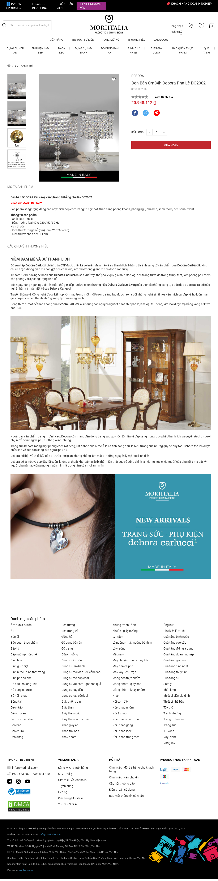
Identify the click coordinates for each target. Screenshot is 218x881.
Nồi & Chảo (119, 713)
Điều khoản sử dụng (122, 789)
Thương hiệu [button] (136, 39)
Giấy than (67, 707)
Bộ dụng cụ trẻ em (22, 689)
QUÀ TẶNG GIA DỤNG (175, 660)
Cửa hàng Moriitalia (71, 798)
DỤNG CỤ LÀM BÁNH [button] (83, 50)
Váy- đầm (169, 737)
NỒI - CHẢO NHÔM (123, 707)
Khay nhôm (68, 737)
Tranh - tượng (172, 713)
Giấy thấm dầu (71, 713)
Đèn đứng (17, 737)
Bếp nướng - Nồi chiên (24, 654)
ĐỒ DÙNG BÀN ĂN (71, 642)
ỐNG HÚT (168, 625)
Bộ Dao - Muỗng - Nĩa (24, 684)
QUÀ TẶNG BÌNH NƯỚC (176, 636)
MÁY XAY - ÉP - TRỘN (124, 672)
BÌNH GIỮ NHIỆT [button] (133, 50)
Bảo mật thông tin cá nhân (126, 795)
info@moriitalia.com (25, 767)
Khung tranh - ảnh (124, 625)
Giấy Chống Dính (71, 701)
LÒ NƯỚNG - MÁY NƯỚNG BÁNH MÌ (132, 642)
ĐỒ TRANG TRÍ (24, 65)
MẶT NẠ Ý (118, 654)
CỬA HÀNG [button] (56, 39)
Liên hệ (62, 792)
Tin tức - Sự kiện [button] (83, 39)
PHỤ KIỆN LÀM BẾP (174, 630)
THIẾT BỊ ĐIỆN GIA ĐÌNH (176, 695)
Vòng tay (169, 743)
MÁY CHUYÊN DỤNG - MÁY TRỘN (130, 660)
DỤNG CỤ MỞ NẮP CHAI (75, 678)
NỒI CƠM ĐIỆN (120, 701)
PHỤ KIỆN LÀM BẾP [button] (40, 50)
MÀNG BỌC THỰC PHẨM (126, 678)
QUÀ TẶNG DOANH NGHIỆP (178, 654)
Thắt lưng (169, 689)
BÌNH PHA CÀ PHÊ (21, 678)
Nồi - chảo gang (122, 725)
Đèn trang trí (69, 630)
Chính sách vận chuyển (124, 777)
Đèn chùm (17, 731)
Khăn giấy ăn (69, 725)
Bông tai (16, 701)
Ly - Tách (117, 636)
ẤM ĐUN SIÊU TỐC (21, 625)
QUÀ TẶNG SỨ (171, 678)
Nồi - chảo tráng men (126, 737)
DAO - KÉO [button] (61, 50)
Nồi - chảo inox (122, 731)
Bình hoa (16, 660)
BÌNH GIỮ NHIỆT (19, 666)
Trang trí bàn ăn (173, 719)
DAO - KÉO (17, 707)
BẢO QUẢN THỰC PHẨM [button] (182, 50)
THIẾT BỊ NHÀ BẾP (173, 701)
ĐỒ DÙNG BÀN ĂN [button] (110, 50)
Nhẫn (116, 695)
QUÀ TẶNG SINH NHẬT (175, 666)
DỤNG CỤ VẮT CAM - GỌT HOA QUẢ (81, 684)
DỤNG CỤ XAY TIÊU (72, 689)
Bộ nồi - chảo (19, 695)
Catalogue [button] (161, 39)
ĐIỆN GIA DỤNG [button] (156, 50)
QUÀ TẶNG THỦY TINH (175, 672)
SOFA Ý (167, 684)
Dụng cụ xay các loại (74, 695)
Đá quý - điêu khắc (22, 719)
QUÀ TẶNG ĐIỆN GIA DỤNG (178, 648)
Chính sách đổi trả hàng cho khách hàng (131, 769)
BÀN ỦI (15, 636)
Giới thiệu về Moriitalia (72, 780)
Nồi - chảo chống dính (126, 719)
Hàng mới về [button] (110, 39)
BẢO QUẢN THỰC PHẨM (24, 642)
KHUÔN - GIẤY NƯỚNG (125, 630)
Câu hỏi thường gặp (122, 783)
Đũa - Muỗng (69, 654)
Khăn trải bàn (70, 731)
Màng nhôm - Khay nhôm (128, 689)
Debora (137, 76)
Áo (12, 630)
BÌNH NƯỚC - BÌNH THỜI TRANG (28, 672)
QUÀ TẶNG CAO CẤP (174, 642)
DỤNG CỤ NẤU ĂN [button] (15, 50)
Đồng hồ (66, 636)
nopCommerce (26, 870)
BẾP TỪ (15, 648)
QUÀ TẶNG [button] (206, 50)
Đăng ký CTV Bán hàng (73, 767)
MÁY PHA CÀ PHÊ (122, 666)
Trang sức (169, 725)
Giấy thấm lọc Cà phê (75, 719)
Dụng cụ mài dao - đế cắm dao (81, 672)
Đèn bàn (16, 725)
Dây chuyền (18, 713)
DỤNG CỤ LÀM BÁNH (73, 666)
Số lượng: (137, 132)
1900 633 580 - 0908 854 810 (31, 773)
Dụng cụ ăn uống (72, 660)
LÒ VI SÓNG (118, 648)
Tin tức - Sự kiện (68, 804)
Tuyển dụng (65, 786)
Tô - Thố (168, 707)
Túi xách (168, 731)
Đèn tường (68, 625)
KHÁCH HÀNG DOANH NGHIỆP (189, 3)
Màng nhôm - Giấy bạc (126, 684)
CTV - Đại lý (65, 773)
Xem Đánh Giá (163, 97)
